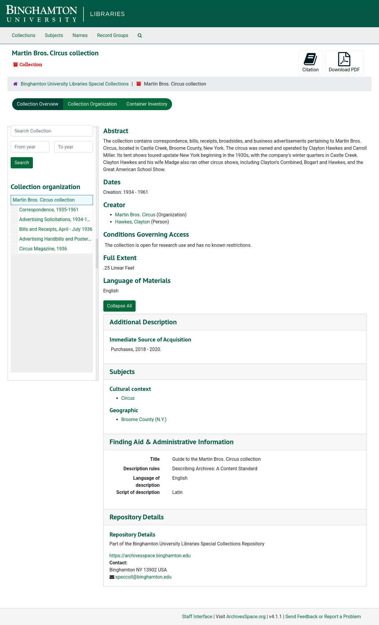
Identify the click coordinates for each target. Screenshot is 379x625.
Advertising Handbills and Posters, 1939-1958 (67, 239)
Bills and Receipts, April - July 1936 (55, 229)
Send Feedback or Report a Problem (323, 616)
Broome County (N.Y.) (144, 419)
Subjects (54, 35)
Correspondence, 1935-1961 (49, 209)
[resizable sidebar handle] (97, 253)
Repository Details (137, 516)
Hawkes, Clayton (132, 222)
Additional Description (143, 321)
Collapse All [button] (119, 306)
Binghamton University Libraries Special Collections (75, 84)
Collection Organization (92, 104)
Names (80, 35)
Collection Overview (37, 104)
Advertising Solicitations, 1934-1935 (57, 219)
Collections (24, 35)
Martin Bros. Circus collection (44, 200)
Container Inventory (146, 104)
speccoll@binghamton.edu (143, 577)
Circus (128, 398)
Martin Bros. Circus (135, 215)
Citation (310, 62)
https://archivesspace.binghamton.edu (150, 555)
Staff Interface (197, 616)
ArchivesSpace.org (246, 616)
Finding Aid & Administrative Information (172, 441)
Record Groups (112, 35)
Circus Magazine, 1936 (43, 249)
